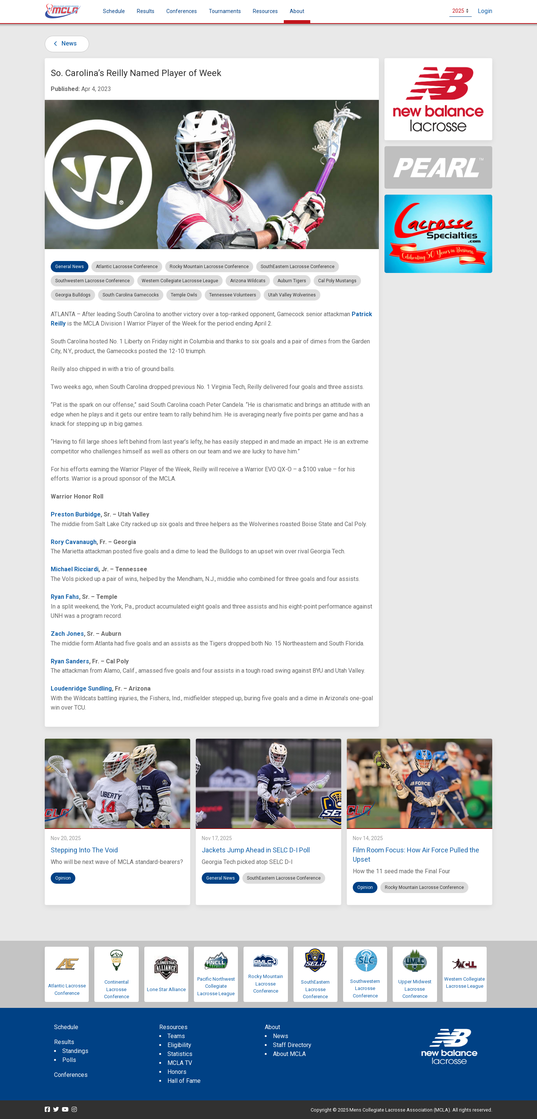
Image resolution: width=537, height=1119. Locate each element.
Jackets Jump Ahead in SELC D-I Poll (256, 850)
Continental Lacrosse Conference (116, 989)
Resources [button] (265, 11)
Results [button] (145, 11)
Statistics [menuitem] (179, 1053)
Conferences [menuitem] (71, 1074)
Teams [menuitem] (176, 1036)
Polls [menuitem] (69, 1059)
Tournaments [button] (225, 11)
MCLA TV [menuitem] (179, 1062)
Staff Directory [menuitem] (292, 1045)
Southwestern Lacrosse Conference (365, 988)
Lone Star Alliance (166, 989)
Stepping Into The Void (84, 850)
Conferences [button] (181, 11)
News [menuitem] (280, 1036)
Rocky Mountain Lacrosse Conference (265, 984)
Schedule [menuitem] (114, 11)
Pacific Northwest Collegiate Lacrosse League (216, 986)
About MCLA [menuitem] (289, 1053)
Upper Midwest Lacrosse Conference (414, 989)
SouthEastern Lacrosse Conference (315, 989)
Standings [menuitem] (75, 1050)
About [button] (297, 11)
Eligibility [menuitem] (179, 1045)
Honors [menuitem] (176, 1071)
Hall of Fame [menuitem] (184, 1080)
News (64, 43)
